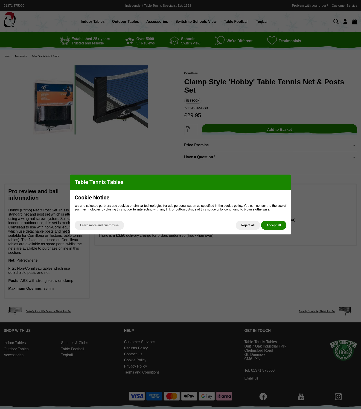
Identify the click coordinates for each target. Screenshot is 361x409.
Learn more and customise (99, 225)
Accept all (274, 225)
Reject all (248, 225)
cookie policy (233, 205)
